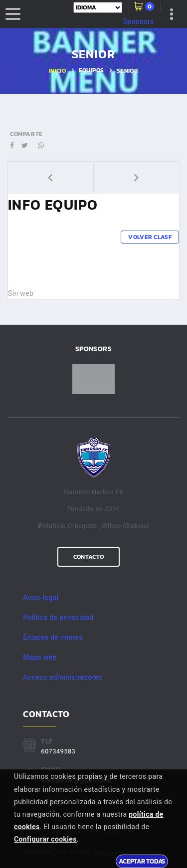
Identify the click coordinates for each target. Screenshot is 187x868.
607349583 (58, 751)
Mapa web (39, 657)
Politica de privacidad (58, 617)
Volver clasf (150, 237)
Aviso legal (40, 598)
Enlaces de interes (53, 637)
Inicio (57, 70)
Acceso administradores (62, 677)
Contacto (88, 556)
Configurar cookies (45, 839)
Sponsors (138, 21)
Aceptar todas (142, 861)
